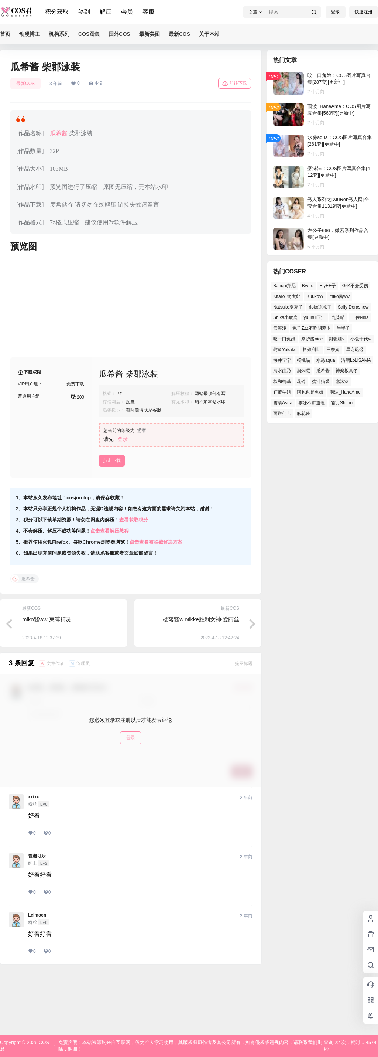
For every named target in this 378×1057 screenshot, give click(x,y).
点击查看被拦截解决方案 (156, 601)
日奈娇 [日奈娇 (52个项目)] (333, 349)
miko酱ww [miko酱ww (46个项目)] (339, 296)
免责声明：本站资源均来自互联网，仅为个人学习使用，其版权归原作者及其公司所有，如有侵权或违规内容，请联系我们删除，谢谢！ (190, 1046)
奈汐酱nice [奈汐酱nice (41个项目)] (312, 338)
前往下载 (234, 83)
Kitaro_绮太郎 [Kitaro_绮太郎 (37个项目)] (286, 296)
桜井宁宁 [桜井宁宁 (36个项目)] (282, 360)
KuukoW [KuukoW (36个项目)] (314, 296)
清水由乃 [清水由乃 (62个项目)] (282, 370)
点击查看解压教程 (109, 590)
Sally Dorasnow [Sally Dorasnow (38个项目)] (353, 307)
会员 (127, 12)
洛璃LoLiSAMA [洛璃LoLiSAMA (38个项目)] (356, 360)
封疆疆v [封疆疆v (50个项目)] (336, 338)
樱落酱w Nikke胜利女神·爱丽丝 (201, 679)
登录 (335, 11)
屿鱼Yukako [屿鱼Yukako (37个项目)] (284, 349)
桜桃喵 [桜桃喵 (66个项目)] (303, 360)
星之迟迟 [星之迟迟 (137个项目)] (355, 349)
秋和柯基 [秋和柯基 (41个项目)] (282, 381)
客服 (148, 12)
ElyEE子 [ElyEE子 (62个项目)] (328, 285)
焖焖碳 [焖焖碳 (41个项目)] (303, 370)
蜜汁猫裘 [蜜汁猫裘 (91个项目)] (321, 381)
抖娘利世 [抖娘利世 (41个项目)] (311, 349)
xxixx (33, 856)
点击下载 (112, 520)
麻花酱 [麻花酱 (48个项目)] (303, 413)
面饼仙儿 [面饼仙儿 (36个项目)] (282, 413)
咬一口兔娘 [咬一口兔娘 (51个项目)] (284, 338)
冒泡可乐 (37, 915)
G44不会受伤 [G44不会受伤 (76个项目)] (355, 285)
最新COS (25, 83)
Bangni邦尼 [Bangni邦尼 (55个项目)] (284, 285)
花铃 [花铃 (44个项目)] (301, 381)
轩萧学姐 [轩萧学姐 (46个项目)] (282, 392)
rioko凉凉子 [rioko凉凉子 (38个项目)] (320, 307)
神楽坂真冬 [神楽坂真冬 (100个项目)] (347, 370)
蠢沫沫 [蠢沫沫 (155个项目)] (342, 381)
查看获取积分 (133, 579)
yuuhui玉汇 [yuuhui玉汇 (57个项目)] (314, 317)
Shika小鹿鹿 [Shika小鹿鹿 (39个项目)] (285, 317)
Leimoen (37, 974)
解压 (105, 12)
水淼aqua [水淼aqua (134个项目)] (325, 360)
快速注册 (363, 11)
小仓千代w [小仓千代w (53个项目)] (360, 338)
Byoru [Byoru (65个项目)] (307, 285)
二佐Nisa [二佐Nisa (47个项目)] (360, 317)
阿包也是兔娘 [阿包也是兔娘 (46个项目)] (310, 392)
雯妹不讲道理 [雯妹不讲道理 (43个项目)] (311, 402)
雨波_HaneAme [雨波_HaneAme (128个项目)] (345, 392)
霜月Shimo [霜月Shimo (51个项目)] (342, 402)
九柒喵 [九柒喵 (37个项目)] (338, 317)
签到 (84, 12)
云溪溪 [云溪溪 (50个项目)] (279, 328)
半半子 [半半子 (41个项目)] (343, 328)
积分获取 (57, 12)
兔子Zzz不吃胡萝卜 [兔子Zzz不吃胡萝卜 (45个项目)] (311, 328)
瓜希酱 (59, 133)
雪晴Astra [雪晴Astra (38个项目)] (282, 402)
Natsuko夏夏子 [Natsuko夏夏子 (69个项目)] (288, 307)
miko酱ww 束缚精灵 (46, 679)
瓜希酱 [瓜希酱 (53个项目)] (323, 370)
